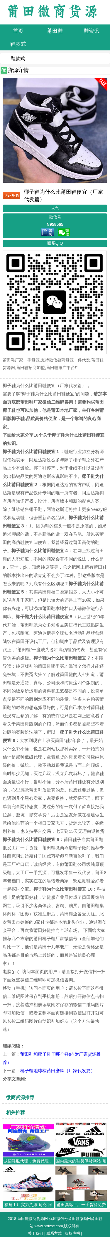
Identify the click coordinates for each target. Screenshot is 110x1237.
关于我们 (35, 1233)
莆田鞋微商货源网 (32, 1218)
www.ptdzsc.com (49, 1226)
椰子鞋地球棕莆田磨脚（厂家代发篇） (57, 1070)
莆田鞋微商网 (79, 1218)
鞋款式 (18, 58)
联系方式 (54, 1233)
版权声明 (72, 1233)
